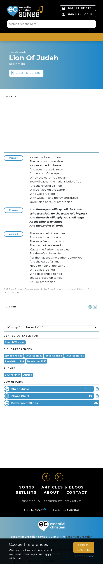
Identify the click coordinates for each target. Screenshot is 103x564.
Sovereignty (12, 374)
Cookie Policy (53, 501)
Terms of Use (73, 501)
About (51, 492)
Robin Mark (17, 63)
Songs (26, 487)
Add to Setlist (29, 72)
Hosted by (66, 510)
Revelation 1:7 (33, 355)
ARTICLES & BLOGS (62, 487)
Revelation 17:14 (14, 361)
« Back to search (17, 52)
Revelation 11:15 (74, 355)
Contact (76, 492)
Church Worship (15, 342)
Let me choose (83, 556)
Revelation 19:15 (36, 361)
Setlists (26, 492)
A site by (35, 510)
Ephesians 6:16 (13, 355)
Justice (27, 374)
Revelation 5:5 (53, 355)
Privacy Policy (31, 501)
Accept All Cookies (83, 547)
